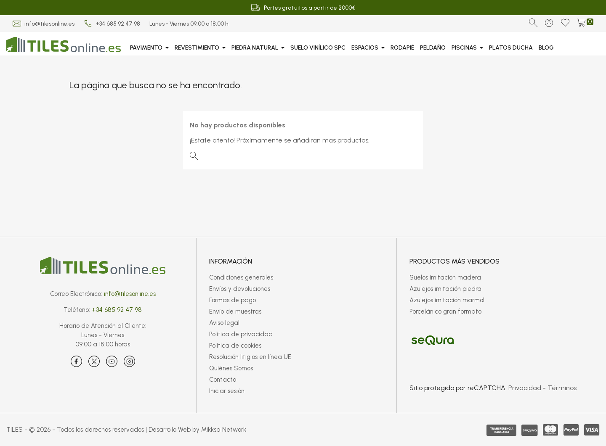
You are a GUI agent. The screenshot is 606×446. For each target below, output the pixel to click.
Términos (562, 388)
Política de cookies (235, 345)
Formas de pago (232, 300)
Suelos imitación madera (445, 277)
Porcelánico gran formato (445, 311)
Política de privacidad (241, 334)
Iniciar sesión (227, 391)
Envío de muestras (235, 311)
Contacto (222, 379)
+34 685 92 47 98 (118, 23)
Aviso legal (224, 323)
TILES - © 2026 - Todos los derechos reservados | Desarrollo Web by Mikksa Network (126, 429)
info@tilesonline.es (49, 23)
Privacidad (524, 388)
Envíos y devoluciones (239, 289)
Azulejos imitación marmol (446, 300)
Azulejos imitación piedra (445, 289)
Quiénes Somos (231, 368)
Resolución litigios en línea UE (250, 357)
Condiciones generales (241, 277)
